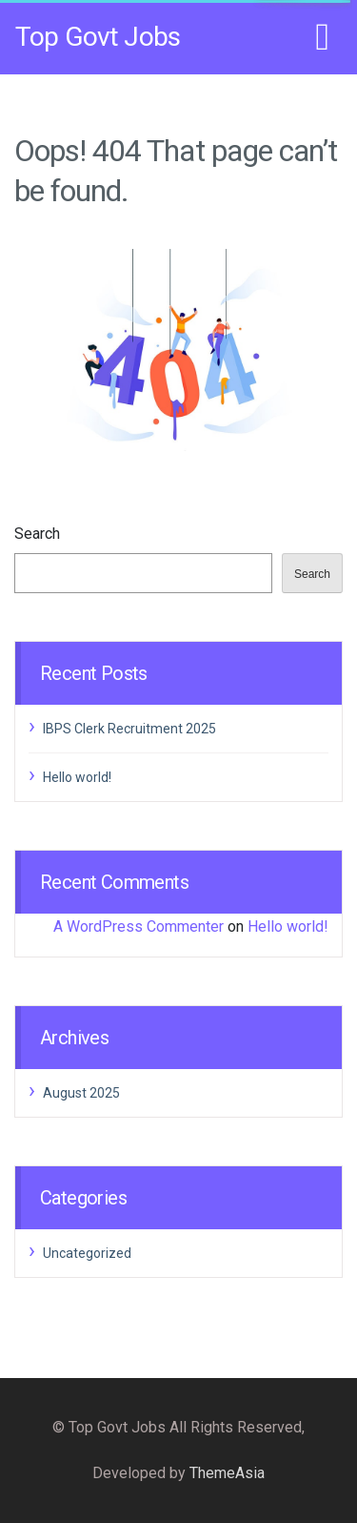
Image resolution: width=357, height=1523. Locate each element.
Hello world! (77, 777)
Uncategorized (87, 1253)
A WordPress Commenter (138, 926)
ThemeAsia (227, 1473)
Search (37, 534)
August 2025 (81, 1093)
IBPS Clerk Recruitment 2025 (129, 728)
